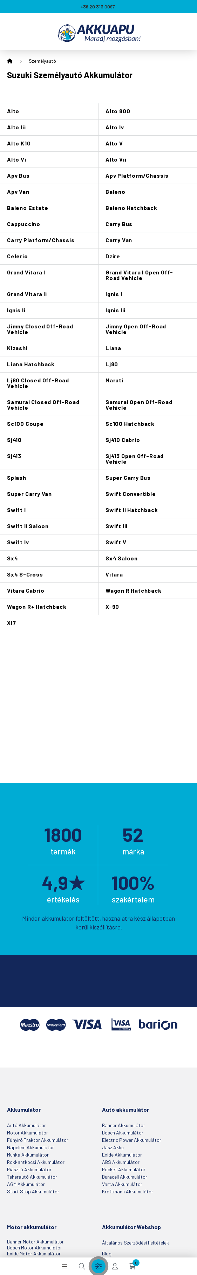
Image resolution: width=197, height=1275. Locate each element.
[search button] (82, 1266)
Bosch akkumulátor (122, 1133)
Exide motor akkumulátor (34, 1253)
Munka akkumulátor (28, 1155)
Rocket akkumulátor (123, 1169)
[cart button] (132, 1266)
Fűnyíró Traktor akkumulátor (37, 1140)
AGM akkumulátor (26, 1184)
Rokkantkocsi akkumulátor (35, 1162)
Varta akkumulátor (122, 1184)
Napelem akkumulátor (30, 1147)
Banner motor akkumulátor (35, 1242)
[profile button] (115, 1266)
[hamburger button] (64, 1266)
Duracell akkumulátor (124, 1177)
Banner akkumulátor (123, 1125)
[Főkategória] (10, 61)
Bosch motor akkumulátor (34, 1247)
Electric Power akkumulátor (131, 1140)
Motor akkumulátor (27, 1133)
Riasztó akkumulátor (29, 1169)
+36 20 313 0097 (97, 6)
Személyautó (42, 61)
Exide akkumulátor (122, 1155)
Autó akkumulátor (26, 1125)
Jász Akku (113, 1147)
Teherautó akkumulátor (32, 1177)
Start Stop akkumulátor (33, 1191)
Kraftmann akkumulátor (127, 1191)
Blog (106, 1253)
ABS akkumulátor (121, 1162)
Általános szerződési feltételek (135, 1243)
